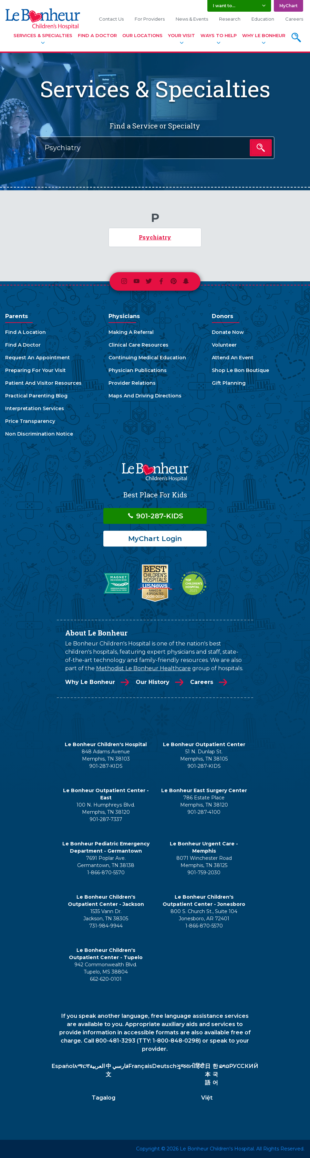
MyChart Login (155, 539)
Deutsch (164, 1066)
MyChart (288, 5)
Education (262, 19)
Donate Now (228, 332)
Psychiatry (155, 237)
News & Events (192, 19)
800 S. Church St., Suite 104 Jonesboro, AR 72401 (203, 915)
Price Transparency (30, 421)
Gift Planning (229, 383)
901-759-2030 (203, 872)
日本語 (207, 1074)
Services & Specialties (42, 35)
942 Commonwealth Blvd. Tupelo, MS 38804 (105, 968)
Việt (207, 1097)
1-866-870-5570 (106, 872)
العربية (97, 1066)
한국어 (215, 1074)
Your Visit (181, 35)
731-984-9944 (106, 926)
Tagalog (103, 1097)
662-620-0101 (106, 979)
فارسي (120, 1066)
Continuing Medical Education (147, 358)
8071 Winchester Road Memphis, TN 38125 (204, 861)
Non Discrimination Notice (39, 434)
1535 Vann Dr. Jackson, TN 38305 (105, 915)
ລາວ (224, 1066)
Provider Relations (132, 383)
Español (63, 1066)
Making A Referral (131, 332)
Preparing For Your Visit (35, 370)
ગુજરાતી (185, 1066)
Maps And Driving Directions (145, 396)
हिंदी (199, 1066)
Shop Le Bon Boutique (240, 370)
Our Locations (142, 35)
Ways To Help (218, 35)
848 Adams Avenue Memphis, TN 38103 (106, 755)
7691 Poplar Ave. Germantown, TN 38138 (105, 861)
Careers (294, 19)
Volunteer (224, 345)
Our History (152, 682)
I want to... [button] (224, 5)
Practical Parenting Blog (36, 396)
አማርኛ (82, 1066)
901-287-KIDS (155, 516)
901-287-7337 (106, 819)
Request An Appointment (37, 358)
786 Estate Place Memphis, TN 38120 (204, 801)
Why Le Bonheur (263, 35)
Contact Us (111, 19)
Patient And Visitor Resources (43, 383)
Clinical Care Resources (138, 345)
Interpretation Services (34, 408)
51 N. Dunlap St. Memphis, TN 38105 (204, 755)
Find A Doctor (97, 35)
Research (229, 19)
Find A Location (25, 332)
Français (140, 1066)
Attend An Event (233, 358)
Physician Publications (137, 370)
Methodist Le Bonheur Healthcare (143, 668)
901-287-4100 (203, 812)
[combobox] (154, 147)
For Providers (150, 19)
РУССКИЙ (243, 1066)
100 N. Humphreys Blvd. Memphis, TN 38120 (105, 808)
